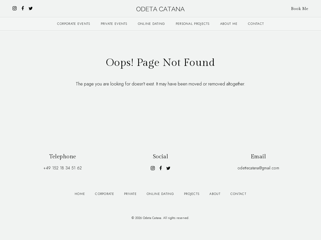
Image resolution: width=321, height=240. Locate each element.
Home (80, 193)
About (214, 193)
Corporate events (73, 23)
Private (130, 193)
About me (228, 23)
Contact (256, 23)
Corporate (104, 193)
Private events (114, 23)
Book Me (299, 9)
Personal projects (193, 23)
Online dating (151, 23)
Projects (191, 193)
